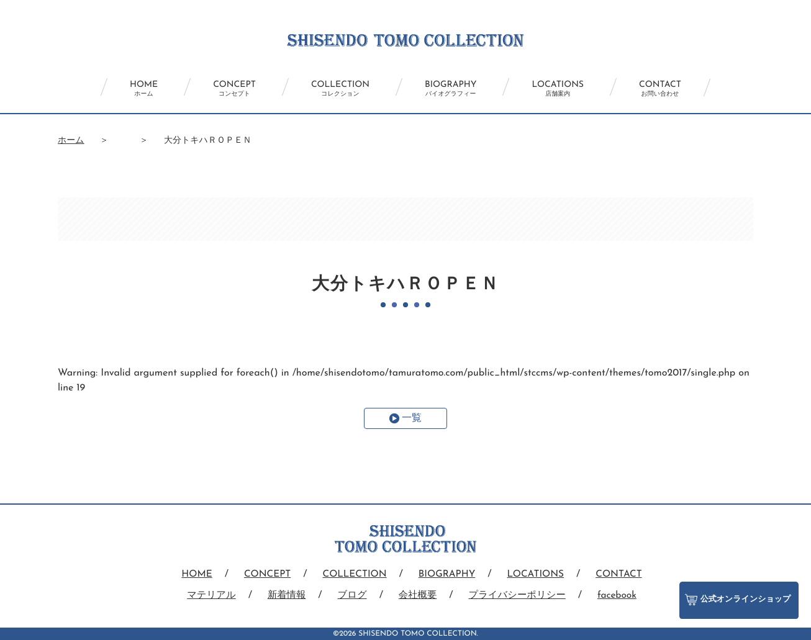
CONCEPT (219, 88)
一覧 (412, 418)
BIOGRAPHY (455, 88)
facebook (622, 595)
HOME (119, 88)
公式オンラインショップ (736, 594)
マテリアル (206, 595)
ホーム (71, 140)
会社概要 (417, 595)
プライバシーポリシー (519, 595)
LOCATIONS (573, 88)
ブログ (350, 595)
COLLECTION (335, 88)
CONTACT (685, 88)
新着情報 (283, 595)
